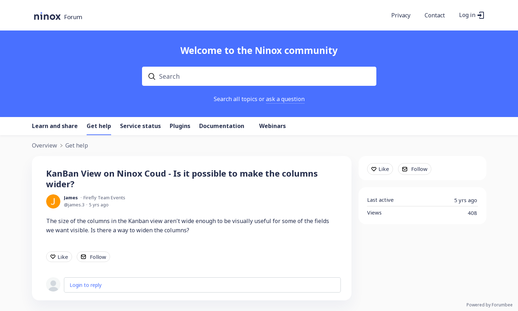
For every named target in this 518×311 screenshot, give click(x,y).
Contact (435, 15)
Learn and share (55, 126)
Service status (140, 126)
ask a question (285, 99)
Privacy (400, 15)
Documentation (221, 126)
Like (63, 256)
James (71, 197)
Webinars (272, 126)
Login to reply (86, 285)
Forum (73, 17)
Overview (44, 145)
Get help (99, 126)
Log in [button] (467, 15)
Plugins (180, 126)
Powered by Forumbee (490, 305)
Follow (98, 256)
